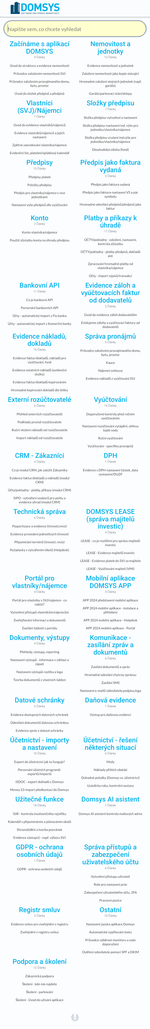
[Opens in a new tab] (75, 1017)
